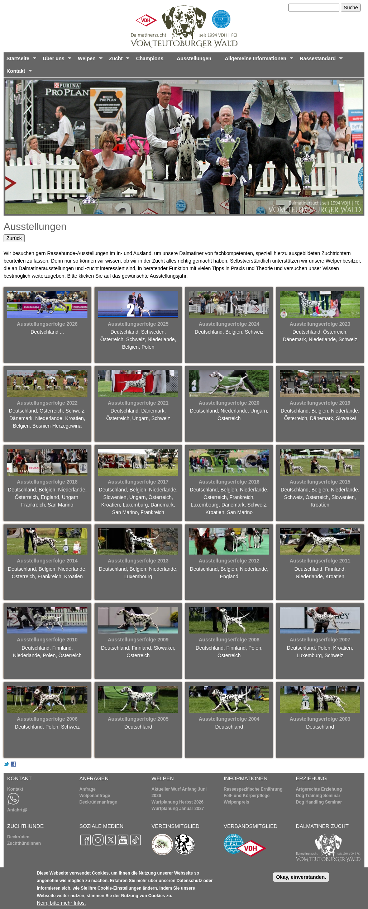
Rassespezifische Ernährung (253, 789)
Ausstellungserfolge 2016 (229, 482)
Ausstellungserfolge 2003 (320, 719)
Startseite (20, 60)
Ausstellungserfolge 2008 (229, 639)
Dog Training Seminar (318, 795)
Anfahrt (17, 810)
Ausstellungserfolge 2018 (47, 482)
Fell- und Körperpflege (246, 795)
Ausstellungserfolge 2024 (229, 324)
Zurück (14, 238)
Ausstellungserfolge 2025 (138, 324)
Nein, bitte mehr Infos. (61, 903)
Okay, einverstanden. (301, 877)
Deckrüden (18, 836)
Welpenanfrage (94, 795)
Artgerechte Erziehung (319, 789)
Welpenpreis (236, 802)
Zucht (117, 60)
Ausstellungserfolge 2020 (229, 403)
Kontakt (18, 72)
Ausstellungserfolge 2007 (320, 639)
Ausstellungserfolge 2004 (229, 719)
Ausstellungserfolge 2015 (320, 482)
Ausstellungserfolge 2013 (138, 561)
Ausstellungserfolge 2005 (138, 719)
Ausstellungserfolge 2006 (47, 719)
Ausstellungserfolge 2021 (138, 403)
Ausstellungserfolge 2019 (320, 403)
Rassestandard (320, 60)
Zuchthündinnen (24, 843)
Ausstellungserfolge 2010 (47, 639)
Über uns (55, 60)
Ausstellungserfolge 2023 (320, 324)
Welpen (88, 60)
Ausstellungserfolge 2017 (138, 482)
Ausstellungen (194, 58)
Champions (149, 58)
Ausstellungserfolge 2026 (47, 324)
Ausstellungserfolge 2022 (47, 403)
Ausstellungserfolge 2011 (320, 561)
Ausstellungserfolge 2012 (229, 561)
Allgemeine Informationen (257, 60)
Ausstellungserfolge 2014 (47, 561)
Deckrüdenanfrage (98, 802)
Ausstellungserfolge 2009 (138, 639)
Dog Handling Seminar (319, 802)
